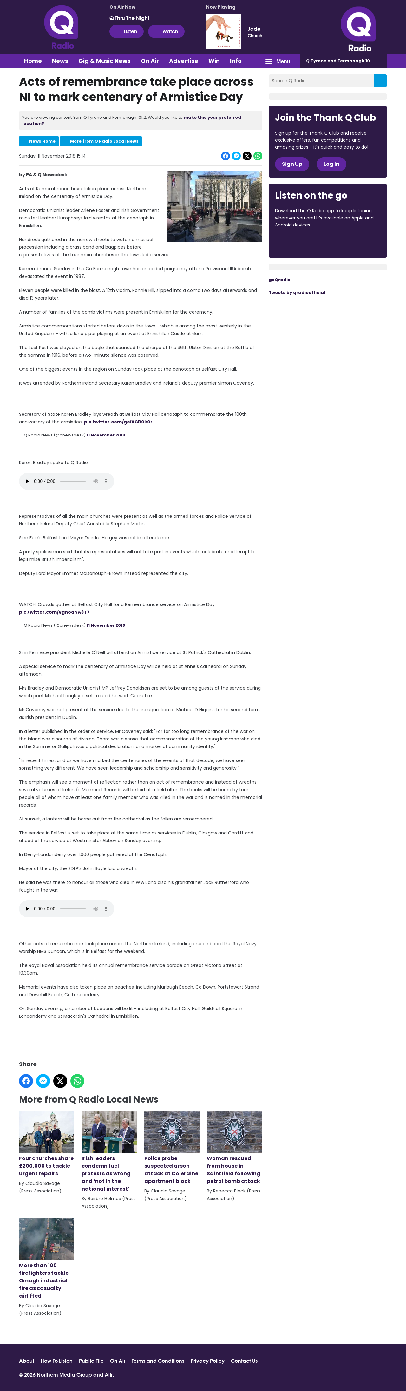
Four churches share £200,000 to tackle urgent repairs (46, 1144)
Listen (126, 31)
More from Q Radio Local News (104, 141)
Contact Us (244, 1360)
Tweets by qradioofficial (297, 292)
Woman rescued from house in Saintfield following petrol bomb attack (234, 1148)
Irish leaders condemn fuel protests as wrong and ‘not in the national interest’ (109, 1151)
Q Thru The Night (129, 18)
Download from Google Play (353, 242)
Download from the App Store (299, 242)
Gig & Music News (104, 61)
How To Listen (57, 1360)
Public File (91, 1360)
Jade (254, 28)
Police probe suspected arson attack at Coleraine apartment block (172, 1148)
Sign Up (292, 164)
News (60, 61)
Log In (331, 164)
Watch (166, 31)
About (26, 1360)
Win (214, 61)
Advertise (183, 61)
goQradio (280, 280)
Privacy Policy (208, 1360)
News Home (42, 141)
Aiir (109, 1374)
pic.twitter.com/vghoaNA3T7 (54, 612)
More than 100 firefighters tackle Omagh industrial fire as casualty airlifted (46, 1259)
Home (33, 61)
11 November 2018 (106, 435)
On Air (150, 61)
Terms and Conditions (158, 1360)
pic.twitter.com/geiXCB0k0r (118, 422)
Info (236, 61)
